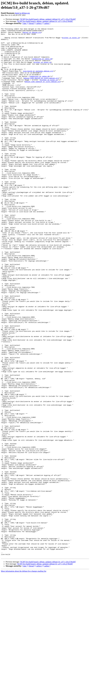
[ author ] (46, 23)
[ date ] (24, 23)
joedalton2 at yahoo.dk (42, 65)
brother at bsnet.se (71, 40)
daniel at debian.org (22, 13)
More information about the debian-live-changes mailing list (23, 677)
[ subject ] (39, 23)
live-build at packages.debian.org (38, 80)
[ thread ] (31, 23)
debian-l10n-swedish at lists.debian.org (42, 92)
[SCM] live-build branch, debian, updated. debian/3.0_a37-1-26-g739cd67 (48, 19)
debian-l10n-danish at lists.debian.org (41, 88)
